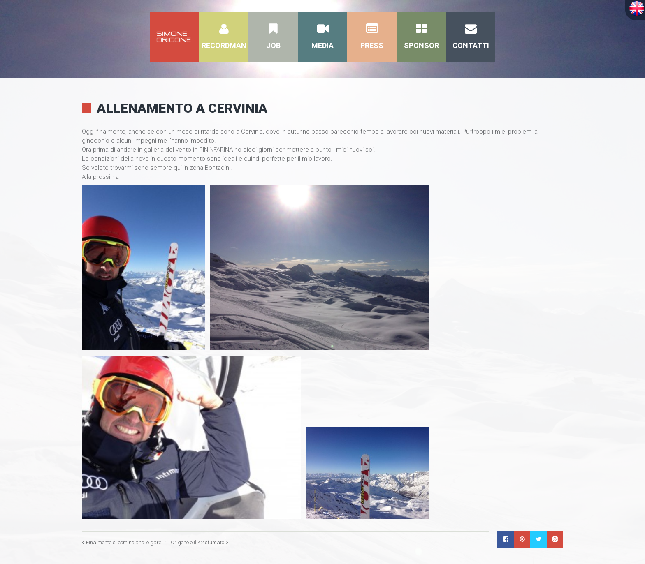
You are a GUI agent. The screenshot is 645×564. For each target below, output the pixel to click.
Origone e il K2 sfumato (197, 542)
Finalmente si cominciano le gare (123, 542)
